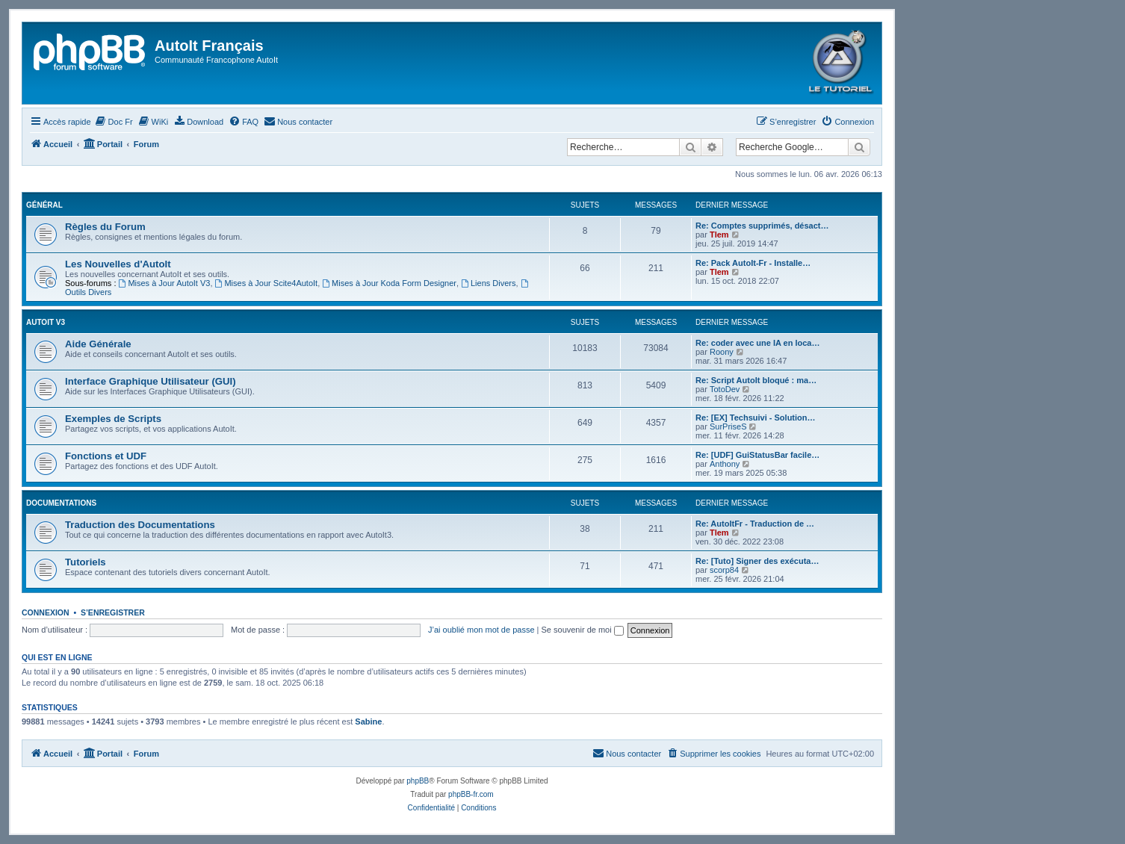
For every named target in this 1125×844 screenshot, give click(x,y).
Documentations (61, 503)
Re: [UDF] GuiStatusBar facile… (757, 454)
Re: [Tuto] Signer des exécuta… (757, 560)
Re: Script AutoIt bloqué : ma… (755, 380)
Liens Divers (488, 283)
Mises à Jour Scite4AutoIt (266, 283)
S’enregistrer (113, 612)
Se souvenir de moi (583, 629)
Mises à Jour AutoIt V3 (165, 283)
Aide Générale (98, 344)
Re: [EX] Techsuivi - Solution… (755, 417)
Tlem (719, 234)
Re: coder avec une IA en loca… (757, 342)
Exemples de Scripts (113, 418)
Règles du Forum (105, 226)
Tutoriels (85, 562)
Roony (722, 351)
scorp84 (724, 569)
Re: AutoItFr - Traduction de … (754, 523)
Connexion (45, 612)
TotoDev (725, 389)
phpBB (417, 781)
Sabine (368, 721)
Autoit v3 (45, 322)
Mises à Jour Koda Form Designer (389, 283)
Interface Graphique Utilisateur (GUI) (150, 381)
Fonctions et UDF (105, 456)
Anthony (725, 463)
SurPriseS (728, 426)
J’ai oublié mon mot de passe (481, 629)
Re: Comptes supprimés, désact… (762, 225)
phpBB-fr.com (471, 794)
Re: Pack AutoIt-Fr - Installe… (753, 262)
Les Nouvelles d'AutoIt (118, 264)
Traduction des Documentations (140, 524)
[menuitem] (114, 122)
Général (44, 205)
